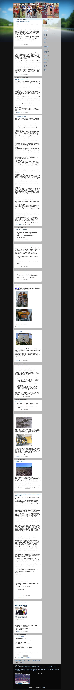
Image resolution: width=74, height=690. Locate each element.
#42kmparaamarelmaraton (24, 666)
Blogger (44, 687)
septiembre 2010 (46, 49)
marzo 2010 (46, 58)
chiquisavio (57, 666)
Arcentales (46, 666)
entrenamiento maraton (19, 669)
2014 (45, 38)
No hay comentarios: (19, 224)
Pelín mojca (17, 50)
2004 (45, 69)
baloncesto (49, 666)
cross (35, 667)
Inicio (29, 660)
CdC (55, 666)
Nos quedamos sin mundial (20, 602)
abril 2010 (45, 56)
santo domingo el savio (23, 670)
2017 (45, 34)
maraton (36, 669)
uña (32, 670)
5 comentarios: (18, 360)
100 (29, 666)
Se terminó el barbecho (20, 461)
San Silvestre (17, 670)
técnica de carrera (28, 657)
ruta (58, 669)
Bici (51, 666)
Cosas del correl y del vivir (24, 5)
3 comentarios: (18, 239)
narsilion (55, 669)
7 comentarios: (18, 409)
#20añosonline (17, 666)
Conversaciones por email (20, 271)
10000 (33, 666)
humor (31, 669)
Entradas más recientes (20, 660)
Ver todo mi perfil (45, 30)
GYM (28, 669)
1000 (31, 666)
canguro (53, 666)
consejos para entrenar (21, 657)
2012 (45, 41)
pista (57, 669)
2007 (45, 65)
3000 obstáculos (40, 666)
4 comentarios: (18, 74)
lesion (33, 669)
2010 (45, 43)
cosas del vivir (30, 667)
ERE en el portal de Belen (20, 116)
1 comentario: (18, 266)
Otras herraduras (18, 285)
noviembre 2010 (46, 46)
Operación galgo (18, 401)
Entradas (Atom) (21, 662)
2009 (45, 62)
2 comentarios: (18, 44)
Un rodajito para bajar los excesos (22, 79)
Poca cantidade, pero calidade (21, 365)
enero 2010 (45, 60)
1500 (35, 666)
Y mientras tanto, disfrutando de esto (22, 21)
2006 (45, 66)
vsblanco (50, 20)
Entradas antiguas (37, 660)
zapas (19, 326)
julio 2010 (45, 52)
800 (43, 666)
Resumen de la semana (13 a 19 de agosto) (24, 245)
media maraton (41, 669)
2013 (45, 39)
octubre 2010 (46, 47)
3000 (37, 666)
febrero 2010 (46, 59)
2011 (45, 42)
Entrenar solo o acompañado (21, 229)
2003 (45, 70)
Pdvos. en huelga (18, 331)
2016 (45, 35)
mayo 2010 (45, 55)
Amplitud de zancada (19, 636)
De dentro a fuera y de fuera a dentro (22, 414)
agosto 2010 (46, 51)
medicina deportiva (21, 597)
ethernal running (26, 669)
